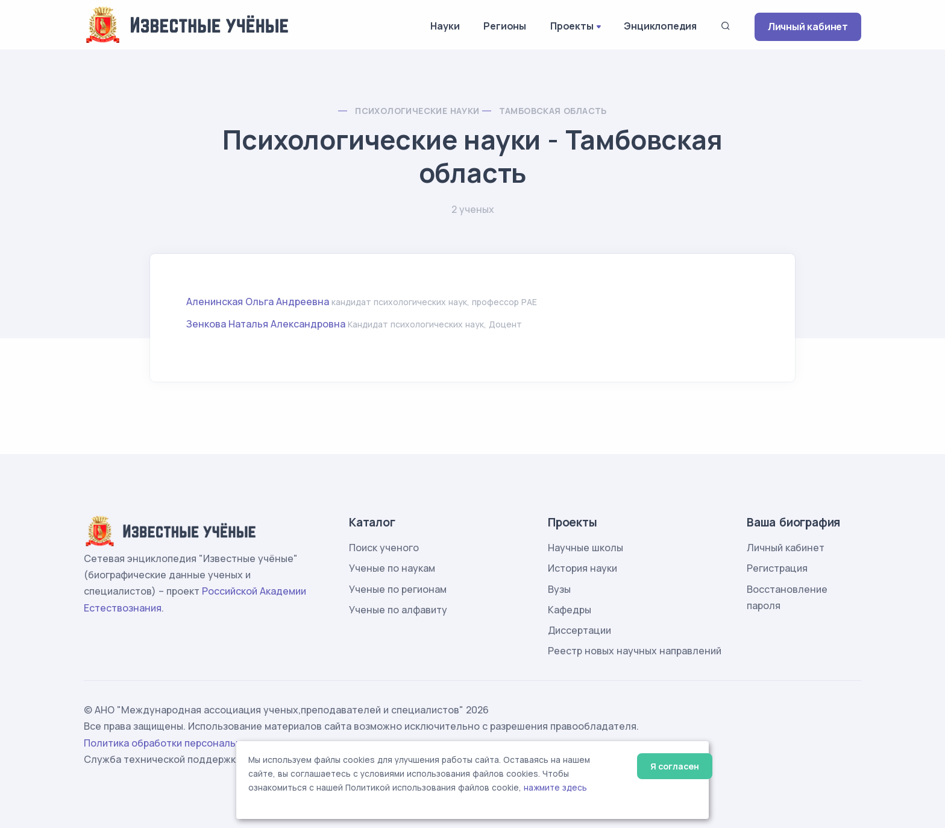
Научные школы (585, 547)
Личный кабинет (808, 26)
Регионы (504, 26)
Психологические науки (417, 110)
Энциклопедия (660, 26)
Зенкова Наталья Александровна (265, 323)
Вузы (559, 589)
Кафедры (569, 609)
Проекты (572, 26)
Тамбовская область (553, 110)
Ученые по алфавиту (398, 609)
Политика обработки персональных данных (188, 743)
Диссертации (579, 630)
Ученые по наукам (392, 568)
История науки (582, 568)
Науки (444, 26)
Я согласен (674, 766)
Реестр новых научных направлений (634, 650)
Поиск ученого (384, 547)
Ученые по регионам (398, 589)
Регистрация (777, 568)
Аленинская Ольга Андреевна (257, 301)
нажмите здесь (555, 787)
